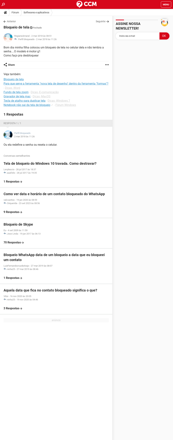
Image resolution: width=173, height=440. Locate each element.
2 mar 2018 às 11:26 (46, 39)
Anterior (11, 21)
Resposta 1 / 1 (12, 123)
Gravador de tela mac (17, 96)
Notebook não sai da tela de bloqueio (27, 105)
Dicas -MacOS (41, 96)
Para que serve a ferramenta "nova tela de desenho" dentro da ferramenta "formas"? (56, 83)
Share (11, 64)
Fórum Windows (65, 105)
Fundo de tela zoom (16, 92)
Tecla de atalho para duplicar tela (24, 100)
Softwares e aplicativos (36, 12)
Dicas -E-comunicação (45, 92)
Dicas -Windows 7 (59, 100)
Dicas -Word (12, 88)
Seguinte (100, 21)
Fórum (15, 12)
